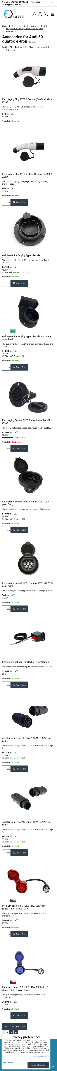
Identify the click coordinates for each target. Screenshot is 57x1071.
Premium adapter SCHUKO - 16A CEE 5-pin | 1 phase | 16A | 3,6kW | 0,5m (25, 907)
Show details (8, 1063)
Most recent (34, 47)
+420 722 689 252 (19, 1)
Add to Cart (19, 202)
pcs (6, 202)
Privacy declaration (41, 1056)
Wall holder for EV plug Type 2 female (21, 255)
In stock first (46, 47)
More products (18, 1026)
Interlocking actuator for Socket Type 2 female (25, 662)
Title (12, 47)
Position (18, 47)
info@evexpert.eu (13, 4)
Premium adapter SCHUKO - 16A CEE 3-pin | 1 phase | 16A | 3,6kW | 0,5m (25, 988)
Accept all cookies (38, 1064)
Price (25, 47)
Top (5, 1026)
